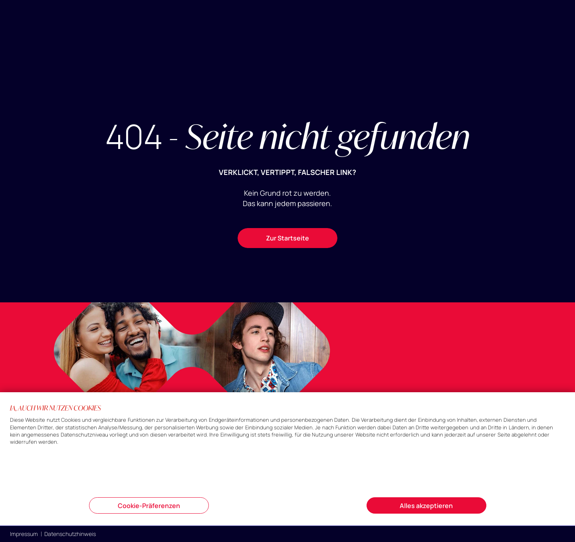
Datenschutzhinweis (70, 534)
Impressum (24, 534)
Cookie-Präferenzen (149, 505)
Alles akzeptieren (426, 505)
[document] (287, 449)
